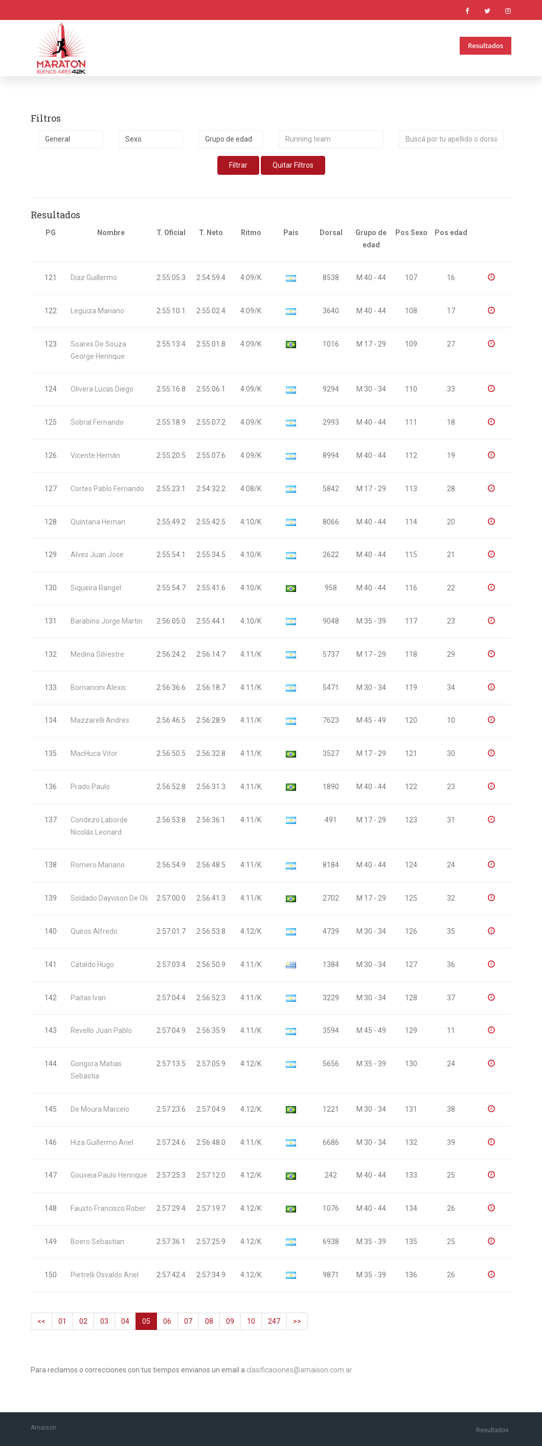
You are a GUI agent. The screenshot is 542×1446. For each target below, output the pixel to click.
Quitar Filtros (293, 165)
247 (274, 1321)
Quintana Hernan (98, 522)
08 (209, 1321)
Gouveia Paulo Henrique (109, 1175)
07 (188, 1321)
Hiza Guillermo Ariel (102, 1142)
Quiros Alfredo (94, 931)
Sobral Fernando (97, 422)
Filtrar (238, 165)
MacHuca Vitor (94, 753)
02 (83, 1321)
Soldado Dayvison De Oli (109, 898)
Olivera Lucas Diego (102, 389)
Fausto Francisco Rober (108, 1208)
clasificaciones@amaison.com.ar (299, 1370)
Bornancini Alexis (98, 687)
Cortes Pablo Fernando (107, 489)
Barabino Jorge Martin (107, 621)
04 (125, 1321)
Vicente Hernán (95, 455)
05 (146, 1321)
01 (62, 1321)
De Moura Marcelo (100, 1109)
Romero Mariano (98, 865)
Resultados (485, 45)
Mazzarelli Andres (100, 720)
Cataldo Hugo (92, 964)
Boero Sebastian (97, 1241)
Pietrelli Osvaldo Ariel (105, 1275)
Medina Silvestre (97, 654)
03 (104, 1321)
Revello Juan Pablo (101, 1030)
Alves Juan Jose (97, 554)
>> (297, 1321)
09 (230, 1321)
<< (41, 1321)
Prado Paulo (90, 787)
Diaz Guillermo (94, 277)
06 (167, 1321)
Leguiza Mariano (97, 311)
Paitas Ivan (88, 998)
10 (251, 1321)
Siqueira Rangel (96, 588)
